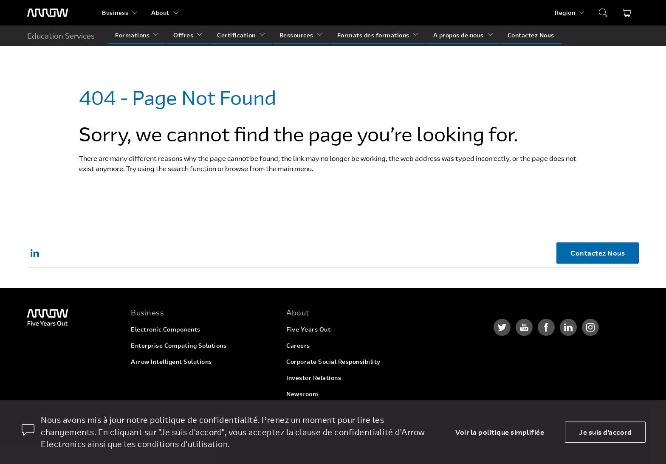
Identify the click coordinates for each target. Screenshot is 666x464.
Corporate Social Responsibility (333, 361)
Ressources (296, 35)
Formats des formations (373, 35)
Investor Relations (313, 378)
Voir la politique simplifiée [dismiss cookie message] (499, 431)
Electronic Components (165, 329)
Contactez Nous (531, 35)
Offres (183, 35)
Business (115, 12)
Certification (236, 35)
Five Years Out (308, 329)
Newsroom (302, 394)
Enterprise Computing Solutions (178, 345)
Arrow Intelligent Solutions (171, 361)
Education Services (61, 36)
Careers (298, 345)
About (160, 12)
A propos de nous (458, 35)
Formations (132, 35)
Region (565, 12)
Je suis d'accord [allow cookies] (605, 431)
